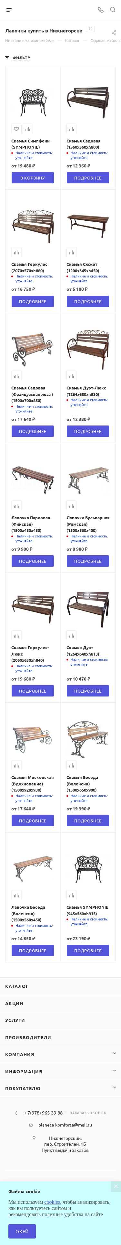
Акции (14, 1003)
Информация (24, 1071)
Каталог (17, 986)
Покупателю (23, 1088)
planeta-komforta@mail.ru (65, 1125)
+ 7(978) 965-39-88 (43, 1112)
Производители (28, 1037)
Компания (19, 1054)
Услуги (15, 1020)
